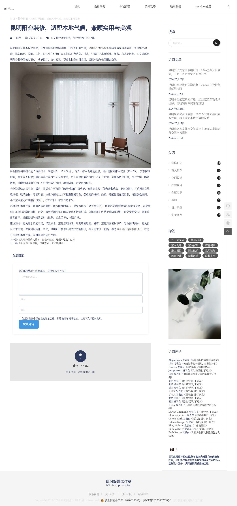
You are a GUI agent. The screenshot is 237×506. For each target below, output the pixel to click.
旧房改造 (193, 250)
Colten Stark (175, 418)
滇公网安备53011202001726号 (122, 500)
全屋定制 (176, 192)
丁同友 (172, 391)
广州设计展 (200, 425)
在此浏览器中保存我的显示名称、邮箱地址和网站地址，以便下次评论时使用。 (63, 322)
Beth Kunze (175, 432)
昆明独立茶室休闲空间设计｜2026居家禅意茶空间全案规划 (194, 130)
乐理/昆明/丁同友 (194, 394)
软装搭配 (210, 255)
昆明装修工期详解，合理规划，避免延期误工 (41, 243)
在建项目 (176, 185)
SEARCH (216, 42)
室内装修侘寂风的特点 (198, 367)
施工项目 (176, 250)
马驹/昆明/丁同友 (207, 411)
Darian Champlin (178, 411)
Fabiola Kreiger (177, 422)
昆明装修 (210, 250)
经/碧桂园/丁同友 (192, 380)
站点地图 (143, 494)
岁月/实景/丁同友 (203, 429)
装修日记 (23, 18)
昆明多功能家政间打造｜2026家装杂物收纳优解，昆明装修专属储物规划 (194, 101)
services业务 (203, 6)
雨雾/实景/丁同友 (192, 384)
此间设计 (176, 255)
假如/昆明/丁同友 (205, 415)
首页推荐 (176, 170)
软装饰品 (124, 6)
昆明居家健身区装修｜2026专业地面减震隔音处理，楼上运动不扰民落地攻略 (194, 116)
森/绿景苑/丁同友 (201, 370)
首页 (77, 6)
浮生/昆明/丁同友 (194, 391)
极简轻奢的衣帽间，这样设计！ (199, 363)
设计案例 (99, 6)
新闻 (174, 200)
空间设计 (176, 177)
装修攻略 (150, 6)
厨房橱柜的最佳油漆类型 (205, 360)
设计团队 (127, 494)
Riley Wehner (176, 425)
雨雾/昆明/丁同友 (192, 387)
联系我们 (175, 6)
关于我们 (110, 494)
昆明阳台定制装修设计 (129, 229)
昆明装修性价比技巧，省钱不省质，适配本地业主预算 (46, 239)
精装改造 (193, 255)
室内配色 (193, 245)
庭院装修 (210, 245)
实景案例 (176, 215)
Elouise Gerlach (177, 415)
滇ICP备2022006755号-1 (157, 500)
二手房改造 (177, 240)
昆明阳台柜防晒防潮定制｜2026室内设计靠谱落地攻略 (194, 86)
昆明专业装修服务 (99, 48)
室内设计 (176, 245)
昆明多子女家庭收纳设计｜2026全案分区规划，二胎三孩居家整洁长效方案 (194, 72)
